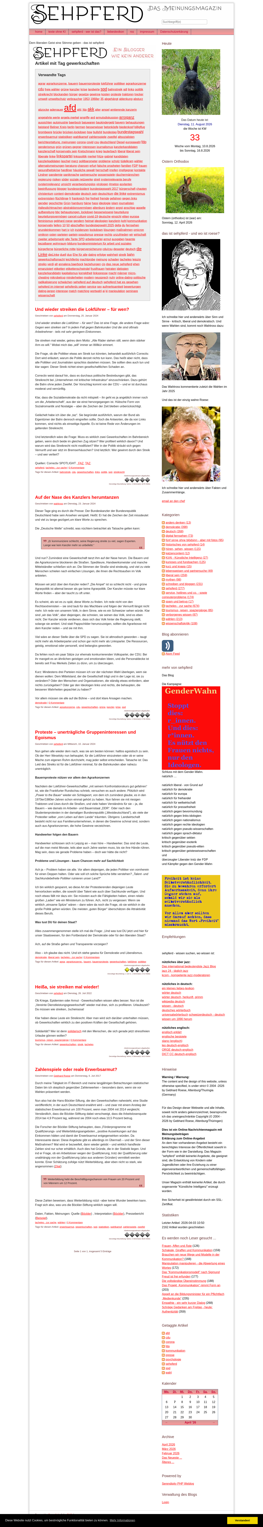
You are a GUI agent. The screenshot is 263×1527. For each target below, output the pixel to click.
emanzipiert (45, 268)
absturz (138, 98)
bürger (73, 94)
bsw (89, 132)
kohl (124, 220)
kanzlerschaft (46, 151)
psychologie (173, 1359)
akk (90, 109)
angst (119, 207)
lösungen (109, 229)
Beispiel (41, 1218)
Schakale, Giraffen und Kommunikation (187, 1250)
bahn (130, 254)
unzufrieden (120, 234)
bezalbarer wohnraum (52, 243)
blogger (62, 188)
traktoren (128, 94)
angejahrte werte (49, 117)
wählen (61, 1222)
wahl (169, 1372)
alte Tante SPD (75, 239)
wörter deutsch (171, 992)
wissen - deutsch (173, 1005)
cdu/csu (107, 249)
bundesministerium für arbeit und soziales (104, 243)
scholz (115, 161)
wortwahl (96, 291)
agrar (41, 83)
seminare (132, 291)
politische (139, 277)
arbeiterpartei (94, 239)
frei (87, 198)
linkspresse (100, 273)
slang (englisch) (172, 1040)
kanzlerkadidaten (49, 161)
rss (132, 31)
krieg (99, 151)
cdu (41, 89)
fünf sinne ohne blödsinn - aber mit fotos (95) (195, 540)
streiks (42, 264)
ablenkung (126, 98)
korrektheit (85, 273)
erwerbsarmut (48, 137)
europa (134, 216)
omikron (43, 234)
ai (103, 291)
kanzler (75, 89)
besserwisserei (103, 212)
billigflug (139, 127)
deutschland (108, 142)
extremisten (46, 198)
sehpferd (58, 315)
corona (81, 142)
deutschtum (105, 193)
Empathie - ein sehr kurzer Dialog (183, 1302)
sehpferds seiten (75, 286)
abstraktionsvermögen (77, 207)
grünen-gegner (72, 146)
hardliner (66, 170)
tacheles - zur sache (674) (182, 605)
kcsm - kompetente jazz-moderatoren (186, 975)
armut (107, 239)
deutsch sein (89, 193)
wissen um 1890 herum (177, 1019)
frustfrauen (97, 268)
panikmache (71, 174)
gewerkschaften (85, 472)
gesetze (84, 94)
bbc (57, 212)
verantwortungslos (84, 184)
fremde (104, 198)
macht (112, 273)
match (73, 291)
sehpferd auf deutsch (88, 282)
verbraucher (74, 98)
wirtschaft (140, 234)
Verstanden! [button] (242, 1520)
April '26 (190, 1422)
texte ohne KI (57, 31)
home (38, 31)
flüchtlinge (61, 198)
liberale (43, 156)
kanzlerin (114, 220)
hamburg (77, 203)
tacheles (126, 259)
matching (83, 291)
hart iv (66, 229)
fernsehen (132, 225)
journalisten (126, 203)
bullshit (97, 132)
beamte (130, 239)
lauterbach (110, 151)
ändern (110, 207)
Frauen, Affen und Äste (177, 1245)
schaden (113, 259)
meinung (101, 259)
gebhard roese (63, 220)
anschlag (129, 207)
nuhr (112, 277)
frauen (143, 165)
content (59, 193)
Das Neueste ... (172, 1457)
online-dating (124, 277)
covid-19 (92, 216)
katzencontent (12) (178, 553)
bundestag (110, 132)
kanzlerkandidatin (49, 273)
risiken (56, 179)
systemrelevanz (49, 184)
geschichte (56, 203)
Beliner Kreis (58, 127)
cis (103, 264)
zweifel (112, 137)
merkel (91, 156)
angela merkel (70, 117)
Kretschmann (86, 151)
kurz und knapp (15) (179, 566)
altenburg (99, 207)
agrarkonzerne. (57, 83)
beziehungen (92, 264)
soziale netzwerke (81, 179)
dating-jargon (46, 291)
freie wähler (52, 89)
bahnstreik (115, 89)
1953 (86, 98)
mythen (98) (173, 579)
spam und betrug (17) (180, 601)
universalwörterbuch (175, 1014)
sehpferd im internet (51, 286)
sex (99, 286)
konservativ (45, 225)
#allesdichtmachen (50, 207)
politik (139, 89)
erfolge (101, 254)
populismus (86, 234)
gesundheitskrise (49, 170)
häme (87, 203)
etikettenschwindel (78, 268)
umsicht (66, 184)
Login (165, 1502)
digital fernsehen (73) (179, 535)
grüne (65, 89)
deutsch (130, 249)
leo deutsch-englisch (175, 1045)
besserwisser (94, 127)
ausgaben (118, 239)
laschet (65, 161)
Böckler (86, 1213)
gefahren (115, 198)
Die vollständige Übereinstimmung (184, 1280)
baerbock (75, 122)
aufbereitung (46, 212)
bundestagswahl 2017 (104, 188)
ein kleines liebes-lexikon (178, 988)
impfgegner (126, 170)
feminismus (45, 220)
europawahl (133, 142)
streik (122, 254)
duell (63, 254)
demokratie (72, 193)
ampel (106, 109)
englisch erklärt (172, 1032)
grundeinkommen (49, 229)
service (91, 286)
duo (69, 254)
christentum (45, 193)
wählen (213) (174, 619)
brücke (57, 132)
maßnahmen (124, 229)
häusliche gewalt (84, 170)
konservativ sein (66, 151)
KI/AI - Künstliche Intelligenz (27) (187, 557)
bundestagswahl (130, 132)
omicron (139, 229)
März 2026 (169, 1448)
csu (96, 142)
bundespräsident (78, 188)
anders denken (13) (178, 522)
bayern (120, 122)
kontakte (139, 170)
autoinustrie (60, 122)
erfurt (92, 165)
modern (89, 277)
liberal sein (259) (176, 575)
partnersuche (88, 174)
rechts (108, 234)
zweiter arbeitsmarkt (51, 239)
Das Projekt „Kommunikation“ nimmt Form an (191, 1285)
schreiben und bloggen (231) (184, 584)
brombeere (45, 132)
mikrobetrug (57, 277)
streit (97, 179)
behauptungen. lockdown (77, 212)
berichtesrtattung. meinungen (57, 142)
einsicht (116, 216)
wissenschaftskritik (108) (181, 623)
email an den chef (173, 501)
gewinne (95, 94)
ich (72, 229)
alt (56, 264)
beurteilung (121, 212)
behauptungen (135, 122)
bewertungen (132, 286)
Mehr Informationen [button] (122, 1520)
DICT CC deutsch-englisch (179, 1054)
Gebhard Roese (62, 1075)
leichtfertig (72, 259)
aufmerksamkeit (112, 286)
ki (107, 291)
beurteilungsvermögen (52, 216)
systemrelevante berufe (116, 179)
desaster (119, 249)
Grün (67, 203)
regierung (45, 179)
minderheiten (74, 277)
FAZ (80, 463)
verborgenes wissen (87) (182, 614)
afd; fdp (82, 109)
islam (114, 203)
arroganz (126, 117)
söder (65, 179)
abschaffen (77, 225)
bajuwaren (88, 122)
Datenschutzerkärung (174, 31)
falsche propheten (108, 165)
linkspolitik (80, 156)
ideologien (101, 220)
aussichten (45, 122)
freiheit (94, 198)
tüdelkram (127, 161)
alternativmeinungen (51, 165)
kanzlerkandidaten (126, 146)
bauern (73, 83)
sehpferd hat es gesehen (121, 282)
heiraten (110, 268)
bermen (80, 127)
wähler (138, 161)
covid (90, 142)
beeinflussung (47, 188)
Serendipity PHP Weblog (178, 1483)
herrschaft (102, 170)
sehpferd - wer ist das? (86, 31)
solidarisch (74, 1031)
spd (103, 89)
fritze (100, 156)
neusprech (101, 277)
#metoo (114, 184)
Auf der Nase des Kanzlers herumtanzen (77, 497)
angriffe (85, 117)
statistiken (65, 137)
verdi (50, 264)
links (131, 89)
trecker (138, 94)
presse (99, 234)
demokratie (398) (177, 527)
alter (98, 109)
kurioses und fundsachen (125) (186, 562)
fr (70, 198)
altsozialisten (126, 136)
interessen (89, 146)
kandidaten (121, 156)
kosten (105, 94)
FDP (135, 165)
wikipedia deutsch (173, 1001)
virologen (102, 184)
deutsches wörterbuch (176, 1010)
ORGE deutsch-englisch (177, 1049)
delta (118, 225)
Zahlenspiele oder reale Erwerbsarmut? (76, 1069)
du (123, 225)
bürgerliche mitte (65, 249)
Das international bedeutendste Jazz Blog (189, 966)
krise (84, 89)
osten (52, 234)
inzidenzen (82, 229)
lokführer (107, 83)
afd (70, 108)
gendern (78, 220)
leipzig (136, 259)
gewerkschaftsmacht (51, 259)
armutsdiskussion (107, 117)
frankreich (78, 198)
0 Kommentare (76, 467)
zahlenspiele (97, 137)
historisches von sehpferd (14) (185, 544)
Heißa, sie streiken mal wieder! (67, 986)
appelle (141, 207)
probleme (104, 161)
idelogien (123, 268)
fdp (143, 142)
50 (68, 225)
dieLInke (53, 254)
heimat (89, 220)
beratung (71, 165)
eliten (125, 216)
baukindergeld (105, 122)
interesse (62, 291)
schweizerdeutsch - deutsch (207, 1014)
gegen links (129, 198)
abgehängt (111, 98)
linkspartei (64, 156)
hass (95, 203)
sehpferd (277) (175, 588)
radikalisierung (47, 282)
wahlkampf (80, 137)
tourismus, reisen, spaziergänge (52, 1040)
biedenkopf (126, 127)
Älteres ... (168, 1462)
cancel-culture (77, 216)
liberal (121, 151)
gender (43, 203)
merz (74, 161)
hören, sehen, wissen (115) (183, 548)
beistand (43, 127)
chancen (83, 165)
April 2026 (168, 1444)
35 (102, 98)
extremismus (136, 193)
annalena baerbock (70, 264)
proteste (116, 94)
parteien (62, 234)
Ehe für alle (80, 254)
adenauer (56, 109)
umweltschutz (57, 98)
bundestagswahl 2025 (99, 225)
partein (73, 234)
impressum (147, 31)
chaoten (141, 188)
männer (122, 273)
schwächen (65, 282)
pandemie (56, 174)
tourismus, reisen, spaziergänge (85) (189, 610)
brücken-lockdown (74, 132)
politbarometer (88, 161)
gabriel (108, 156)
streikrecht (45, 94)
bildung (72, 243)
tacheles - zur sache (56, 467)
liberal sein (133, 151)
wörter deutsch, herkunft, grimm (182, 997)
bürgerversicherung (89, 249)
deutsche (105, 216)
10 (64, 225)
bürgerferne (45, 249)
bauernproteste (89, 83)
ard (92, 117)
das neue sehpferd (119, 264)
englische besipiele (174, 1036)
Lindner (43, 174)
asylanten (126, 184)
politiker (119, 83)
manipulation (116, 291)
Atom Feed (172, 653)
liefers (58, 225)
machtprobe (87, 259)
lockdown (96, 230)
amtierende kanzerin (123, 109)
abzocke (43, 109)
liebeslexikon (115, 31)
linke (52, 156)
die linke (120, 193)
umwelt (42, 98)
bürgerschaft (127, 188)
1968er (95, 98)
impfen (113, 170)
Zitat (57, 1166)
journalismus (105, 146)
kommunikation (137, 220)
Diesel (121, 142)
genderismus (46, 146)
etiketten (59, 268)
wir (131, 234)
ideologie (104, 203)
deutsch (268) (175, 531)
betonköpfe (111, 127)
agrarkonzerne (136, 83)
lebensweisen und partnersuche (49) (189, 570)
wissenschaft (46, 295)
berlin (71, 127)
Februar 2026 (170, 1453)
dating (92, 254)
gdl (125, 89)
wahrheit (112, 254)
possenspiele (106, 174)
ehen (136, 264)
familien (126, 165)
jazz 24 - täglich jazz (175, 970)
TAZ (87, 463)
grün (59, 146)
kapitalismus (70, 273)
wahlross (58, 503)
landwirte (94, 89)
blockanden (61, 94)
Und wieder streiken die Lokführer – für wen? (82, 309)
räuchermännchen (127, 174)
